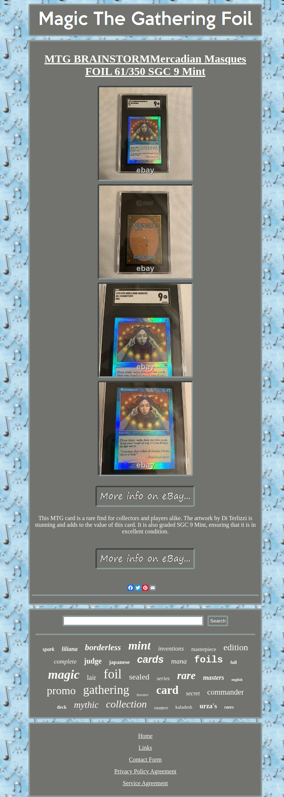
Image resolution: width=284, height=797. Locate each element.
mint (139, 645)
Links (145, 748)
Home (145, 736)
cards (150, 659)
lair (91, 677)
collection (126, 704)
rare (186, 675)
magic (64, 674)
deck (62, 707)
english (237, 680)
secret (193, 693)
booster (142, 694)
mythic (86, 705)
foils (208, 659)
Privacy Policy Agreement (145, 771)
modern (161, 708)
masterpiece (203, 649)
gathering (106, 689)
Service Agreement (145, 783)
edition (235, 647)
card (167, 690)
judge (93, 661)
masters (213, 677)
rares (229, 707)
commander (225, 692)
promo (61, 690)
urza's (208, 706)
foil (113, 674)
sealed (139, 676)
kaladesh (183, 707)
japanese (119, 662)
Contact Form (145, 759)
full (233, 662)
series (163, 678)
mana (179, 661)
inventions (171, 648)
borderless (103, 647)
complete (65, 661)
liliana (70, 649)
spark (48, 649)
